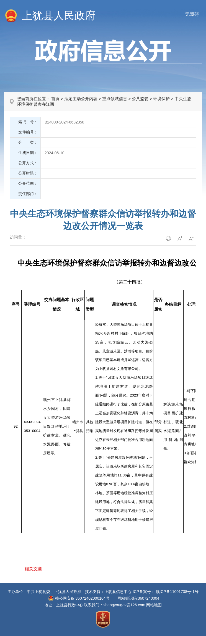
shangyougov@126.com (124, 605)
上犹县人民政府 (59, 15)
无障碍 (192, 14)
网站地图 (154, 605)
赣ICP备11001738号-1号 (177, 591)
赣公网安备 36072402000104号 (82, 598)
